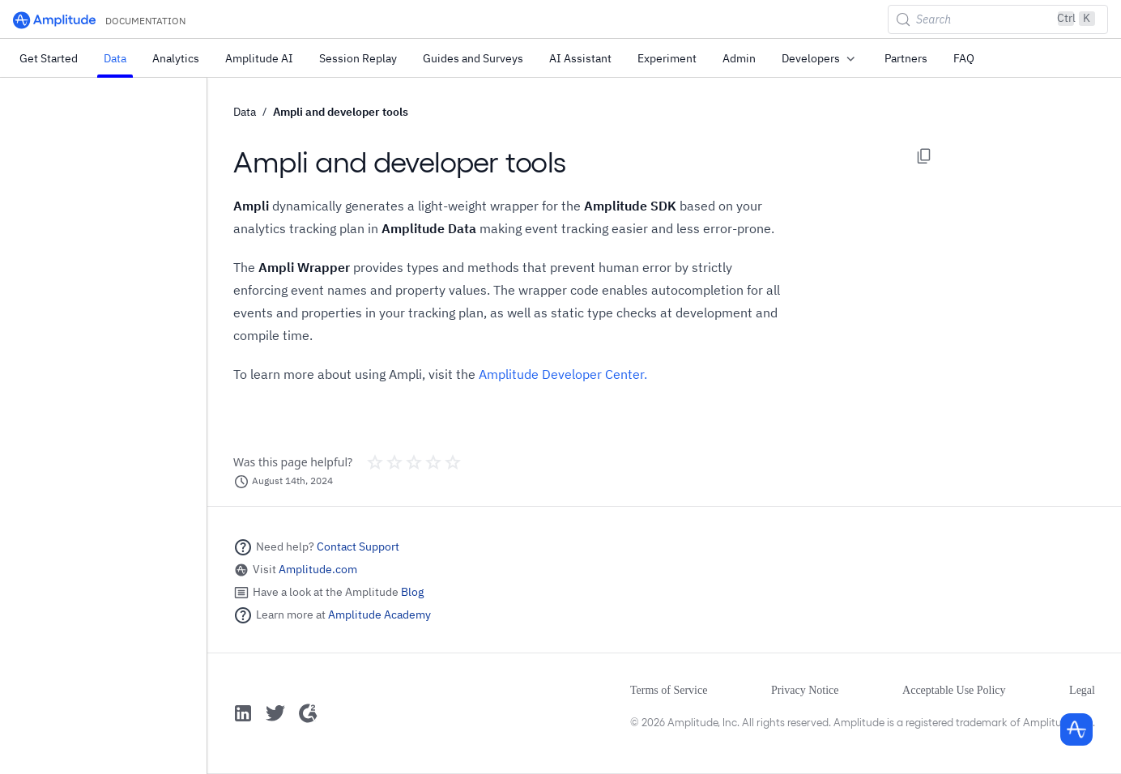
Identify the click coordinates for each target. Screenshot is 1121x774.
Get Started (48, 58)
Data (115, 58)
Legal (1082, 690)
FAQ (963, 58)
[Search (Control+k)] (998, 19)
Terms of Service (668, 690)
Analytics (175, 58)
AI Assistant (580, 58)
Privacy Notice (805, 690)
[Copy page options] (924, 156)
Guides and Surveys (473, 58)
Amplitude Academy (379, 614)
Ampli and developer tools (340, 111)
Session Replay (358, 58)
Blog (412, 592)
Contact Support (358, 546)
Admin (739, 58)
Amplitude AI (259, 58)
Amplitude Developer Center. (563, 374)
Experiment (667, 58)
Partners (905, 58)
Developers (820, 59)
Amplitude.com (318, 569)
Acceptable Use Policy (954, 690)
